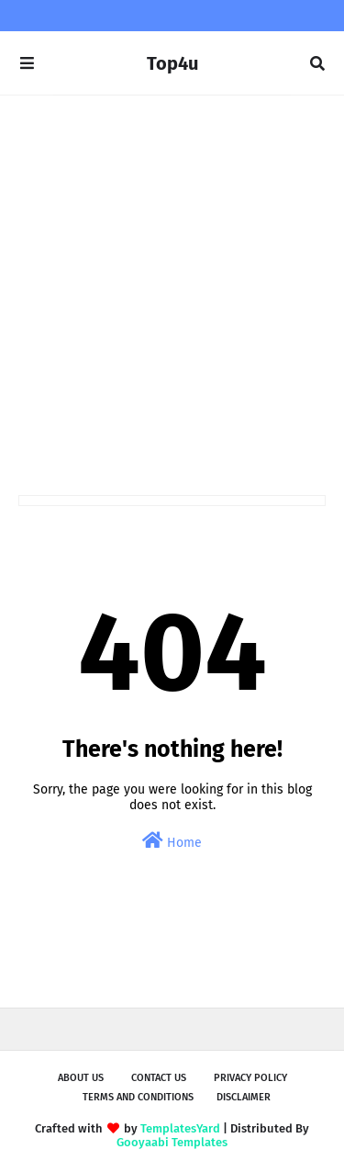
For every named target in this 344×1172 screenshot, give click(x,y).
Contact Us (158, 1078)
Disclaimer (243, 1097)
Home (172, 841)
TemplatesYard (180, 1128)
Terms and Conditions (138, 1097)
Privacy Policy (250, 1078)
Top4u (172, 63)
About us (81, 1078)
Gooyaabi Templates (172, 1142)
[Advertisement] (172, 295)
